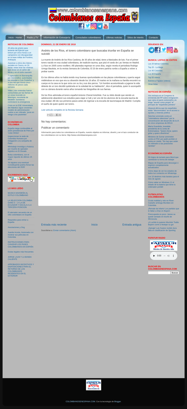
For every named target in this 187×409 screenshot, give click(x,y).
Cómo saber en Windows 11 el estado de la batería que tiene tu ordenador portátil (162, 184)
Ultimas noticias (114, 37)
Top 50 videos (154, 77)
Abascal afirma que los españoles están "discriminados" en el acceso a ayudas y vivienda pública (163, 110)
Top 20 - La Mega (155, 67)
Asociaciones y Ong (16, 227)
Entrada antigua (131, 224)
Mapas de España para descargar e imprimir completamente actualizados (163, 165)
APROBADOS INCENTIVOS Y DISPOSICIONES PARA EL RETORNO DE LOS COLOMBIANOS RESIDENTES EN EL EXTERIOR (21, 270)
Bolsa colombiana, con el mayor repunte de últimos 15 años (20, 157)
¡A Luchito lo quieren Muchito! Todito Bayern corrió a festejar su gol (163, 223)
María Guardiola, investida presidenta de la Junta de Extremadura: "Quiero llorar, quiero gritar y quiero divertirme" (163, 129)
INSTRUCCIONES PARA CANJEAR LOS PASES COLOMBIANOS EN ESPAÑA (20, 244)
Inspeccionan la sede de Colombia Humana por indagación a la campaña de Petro (20, 139)
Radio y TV (32, 37)
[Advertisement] (91, 214)
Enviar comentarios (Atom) (64, 230)
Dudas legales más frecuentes (21, 252)
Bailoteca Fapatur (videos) (159, 81)
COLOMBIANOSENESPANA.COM (80, 401)
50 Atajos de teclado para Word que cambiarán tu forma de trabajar (163, 158)
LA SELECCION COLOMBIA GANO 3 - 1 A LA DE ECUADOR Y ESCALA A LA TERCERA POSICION (20, 203)
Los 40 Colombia (155, 71)
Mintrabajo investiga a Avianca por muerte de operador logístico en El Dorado (21, 149)
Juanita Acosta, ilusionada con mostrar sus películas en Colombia (21, 234)
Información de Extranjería (57, 37)
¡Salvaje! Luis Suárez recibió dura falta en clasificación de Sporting (162, 229)
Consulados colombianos (88, 37)
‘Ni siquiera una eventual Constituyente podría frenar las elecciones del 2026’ (21, 165)
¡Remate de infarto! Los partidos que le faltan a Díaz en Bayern (163, 210)
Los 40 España (154, 74)
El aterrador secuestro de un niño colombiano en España (20, 213)
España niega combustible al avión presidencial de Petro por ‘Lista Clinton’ (21, 130)
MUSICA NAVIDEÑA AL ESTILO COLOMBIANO (18, 194)
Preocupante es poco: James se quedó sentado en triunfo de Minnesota (161, 216)
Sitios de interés (135, 37)
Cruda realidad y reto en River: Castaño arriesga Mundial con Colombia (161, 203)
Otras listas (153, 84)
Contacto (153, 37)
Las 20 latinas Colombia (158, 64)
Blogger (117, 401)
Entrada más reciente (54, 224)
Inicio (94, 224)
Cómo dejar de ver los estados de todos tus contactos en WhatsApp (162, 172)
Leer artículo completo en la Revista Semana (62, 110)
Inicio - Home (15, 37)
